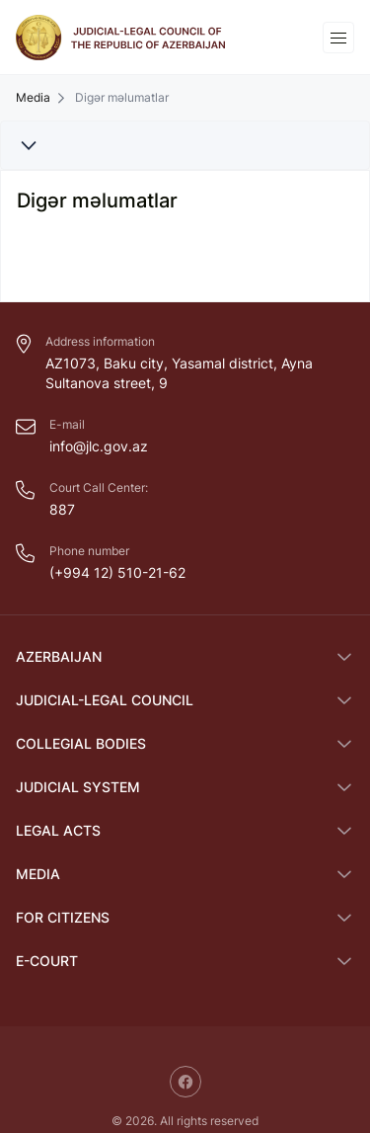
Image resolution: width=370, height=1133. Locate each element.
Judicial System (78, 786)
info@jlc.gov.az (98, 446)
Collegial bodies (81, 743)
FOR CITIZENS (63, 917)
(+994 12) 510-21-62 (117, 572)
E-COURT (47, 960)
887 (62, 509)
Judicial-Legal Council (104, 699)
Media (33, 98)
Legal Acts (58, 830)
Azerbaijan (59, 656)
